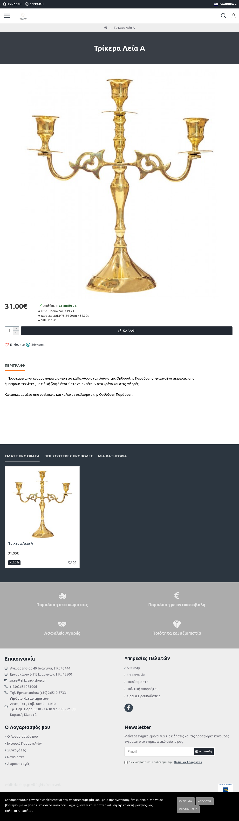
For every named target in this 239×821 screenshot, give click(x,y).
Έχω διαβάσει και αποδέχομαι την (163, 762)
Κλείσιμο (185, 801)
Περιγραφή (15, 364)
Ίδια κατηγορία (112, 450)
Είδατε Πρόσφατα (22, 450)
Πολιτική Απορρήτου (19, 811)
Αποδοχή (204, 801)
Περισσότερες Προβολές (68, 450)
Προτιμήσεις (188, 809)
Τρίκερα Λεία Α (20, 538)
